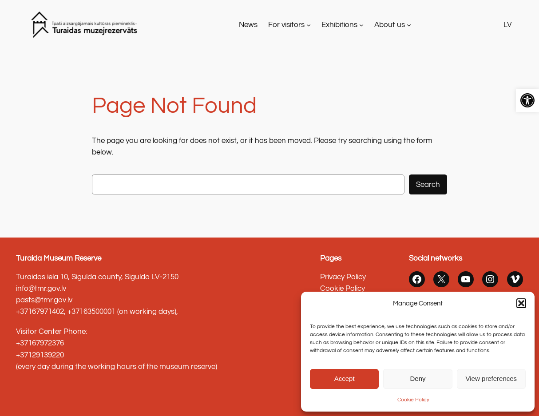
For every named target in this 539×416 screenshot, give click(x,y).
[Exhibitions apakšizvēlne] (361, 25)
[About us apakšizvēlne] (409, 25)
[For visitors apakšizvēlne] (308, 25)
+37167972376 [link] (40, 343)
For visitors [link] (286, 25)
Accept (344, 378)
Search (428, 185)
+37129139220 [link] (40, 355)
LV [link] (507, 25)
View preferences (491, 378)
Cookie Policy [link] (413, 400)
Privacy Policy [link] (343, 277)
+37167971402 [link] (40, 312)
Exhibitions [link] (339, 25)
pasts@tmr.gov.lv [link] (44, 300)
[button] (521, 303)
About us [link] (389, 25)
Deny (417, 378)
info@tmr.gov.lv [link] (41, 289)
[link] (527, 100)
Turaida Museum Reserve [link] (58, 258)
